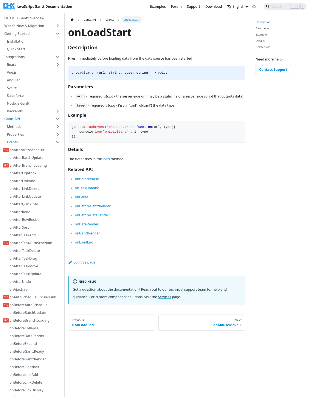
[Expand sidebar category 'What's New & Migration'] (57, 25)
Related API (263, 47)
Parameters (263, 28)
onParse (81, 197)
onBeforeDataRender (92, 215)
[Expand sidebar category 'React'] (57, 64)
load (106, 159)
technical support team (188, 289)
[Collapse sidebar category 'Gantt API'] (57, 118)
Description (263, 22)
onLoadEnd (84, 242)
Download (213, 6)
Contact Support (273, 69)
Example (261, 34)
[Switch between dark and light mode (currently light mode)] (254, 6)
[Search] (285, 6)
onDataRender (86, 224)
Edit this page (81, 262)
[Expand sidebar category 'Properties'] (57, 134)
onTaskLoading (87, 188)
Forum (176, 6)
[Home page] (72, 19)
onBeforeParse (87, 179)
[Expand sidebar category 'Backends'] (57, 111)
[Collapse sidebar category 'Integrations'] (57, 56)
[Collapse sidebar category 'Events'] (57, 142)
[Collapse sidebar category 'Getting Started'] (57, 33)
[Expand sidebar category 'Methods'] (57, 126)
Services (164, 297)
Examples (158, 6)
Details (260, 41)
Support (193, 6)
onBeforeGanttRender (93, 206)
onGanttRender (87, 233)
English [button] (235, 6)
